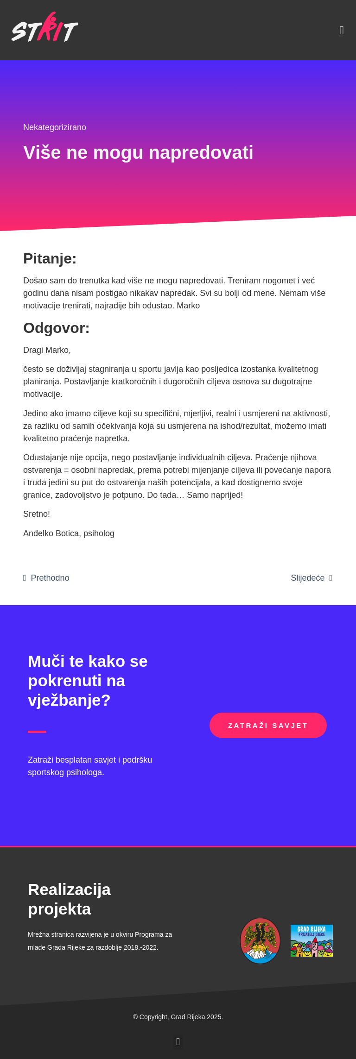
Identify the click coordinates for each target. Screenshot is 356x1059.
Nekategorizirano (54, 127)
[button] (342, 30)
